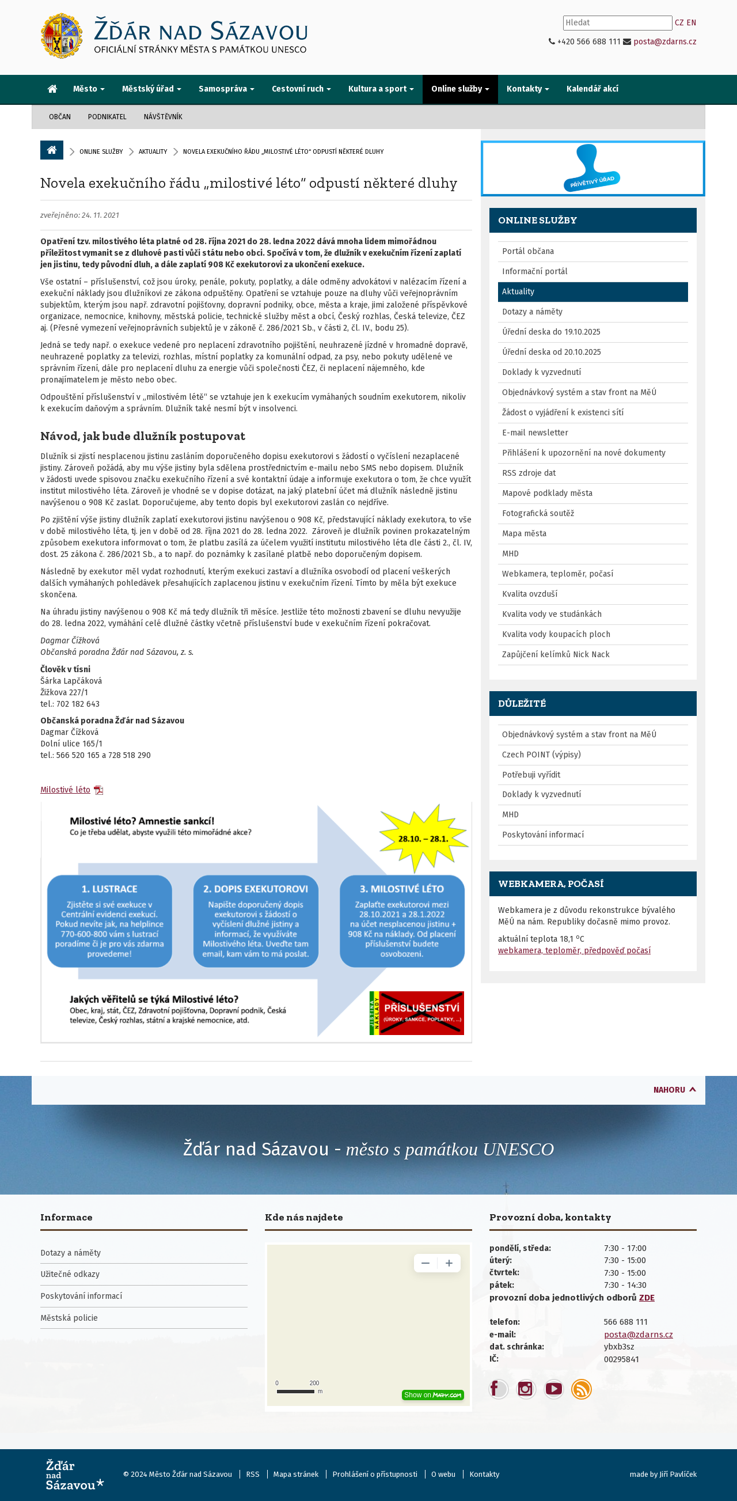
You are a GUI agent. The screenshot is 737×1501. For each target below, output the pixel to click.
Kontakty (484, 1474)
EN (691, 23)
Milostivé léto (65, 790)
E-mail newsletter (535, 433)
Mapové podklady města (547, 493)
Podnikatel (107, 117)
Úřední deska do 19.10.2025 (551, 332)
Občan (60, 117)
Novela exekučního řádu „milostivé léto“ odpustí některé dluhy (249, 182)
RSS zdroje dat (529, 473)
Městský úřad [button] (151, 89)
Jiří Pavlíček (678, 1474)
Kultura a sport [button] (381, 89)
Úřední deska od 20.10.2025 (551, 352)
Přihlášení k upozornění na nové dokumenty (584, 453)
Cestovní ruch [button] (301, 89)
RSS (253, 1474)
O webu (443, 1474)
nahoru (669, 1090)
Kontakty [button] (528, 89)
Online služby (101, 152)
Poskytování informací (543, 835)
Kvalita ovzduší (529, 594)
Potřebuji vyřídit (531, 775)
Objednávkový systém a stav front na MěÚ (579, 392)
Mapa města (524, 534)
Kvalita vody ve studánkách (552, 614)
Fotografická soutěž (538, 513)
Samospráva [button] (226, 89)
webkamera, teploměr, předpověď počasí (574, 951)
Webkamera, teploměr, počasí (557, 574)
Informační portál (535, 271)
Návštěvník (163, 117)
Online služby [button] (460, 89)
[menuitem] (52, 90)
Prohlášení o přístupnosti (374, 1474)
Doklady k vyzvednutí (541, 372)
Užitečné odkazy (70, 1274)
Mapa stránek (295, 1474)
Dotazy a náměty (532, 312)
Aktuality (153, 152)
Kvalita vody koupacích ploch (556, 634)
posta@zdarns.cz (665, 42)
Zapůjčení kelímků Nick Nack (556, 654)
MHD (510, 554)
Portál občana (528, 251)
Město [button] (89, 89)
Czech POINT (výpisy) (541, 755)
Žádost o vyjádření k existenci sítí (563, 413)
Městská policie (69, 1318)
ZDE (647, 1297)
